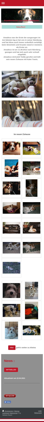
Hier (12, 348)
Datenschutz (14, 413)
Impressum (5, 413)
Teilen (7, 402)
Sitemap (16, 411)
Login (40, 411)
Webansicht (38, 413)
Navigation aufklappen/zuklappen (22, 3)
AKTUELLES (11, 370)
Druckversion (7, 411)
